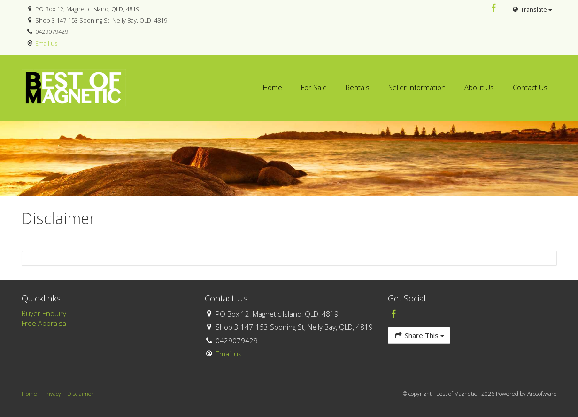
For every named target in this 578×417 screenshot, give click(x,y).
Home (272, 87)
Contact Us (530, 87)
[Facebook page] (493, 8)
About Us (479, 87)
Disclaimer (80, 394)
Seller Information (417, 87)
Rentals (358, 87)
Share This (419, 335)
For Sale (314, 87)
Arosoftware (542, 394)
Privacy (52, 394)
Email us (46, 43)
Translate (531, 9)
